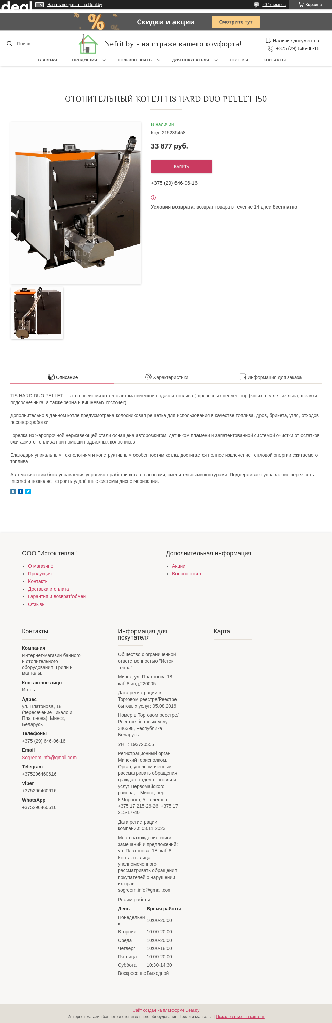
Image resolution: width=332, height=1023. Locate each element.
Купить (181, 166)
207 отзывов (274, 4)
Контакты (275, 60)
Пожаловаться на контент (240, 1016)
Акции (178, 566)
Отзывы (239, 60)
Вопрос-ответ (187, 573)
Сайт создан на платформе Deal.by (166, 1010)
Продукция (84, 60)
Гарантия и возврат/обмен (57, 596)
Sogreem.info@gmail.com (49, 757)
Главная (47, 60)
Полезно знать (135, 60)
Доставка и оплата (48, 589)
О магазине (40, 566)
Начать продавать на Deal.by (74, 4)
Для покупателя (190, 60)
